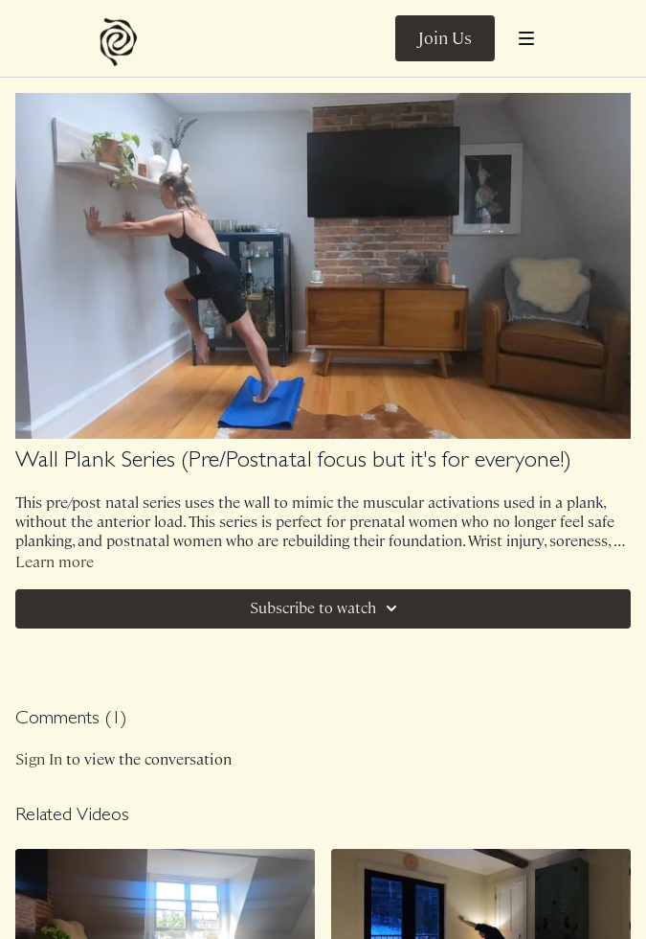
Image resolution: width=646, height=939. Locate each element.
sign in (38, 759)
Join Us (445, 38)
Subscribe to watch (326, 608)
